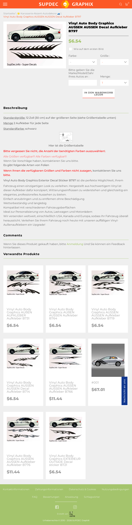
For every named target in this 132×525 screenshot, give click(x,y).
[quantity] (114, 83)
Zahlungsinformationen (49, 489)
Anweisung (71, 496)
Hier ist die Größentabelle (66, 145)
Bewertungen (51, 496)
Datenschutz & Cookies (82, 489)
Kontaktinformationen (16, 489)
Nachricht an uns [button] (124, 391)
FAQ (34, 496)
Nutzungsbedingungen (115, 489)
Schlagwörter (92, 496)
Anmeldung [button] (75, 244)
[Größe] (114, 62)
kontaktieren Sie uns (57, 160)
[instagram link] (75, 507)
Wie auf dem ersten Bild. (86, 49)
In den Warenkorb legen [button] (98, 93)
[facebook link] (57, 507)
